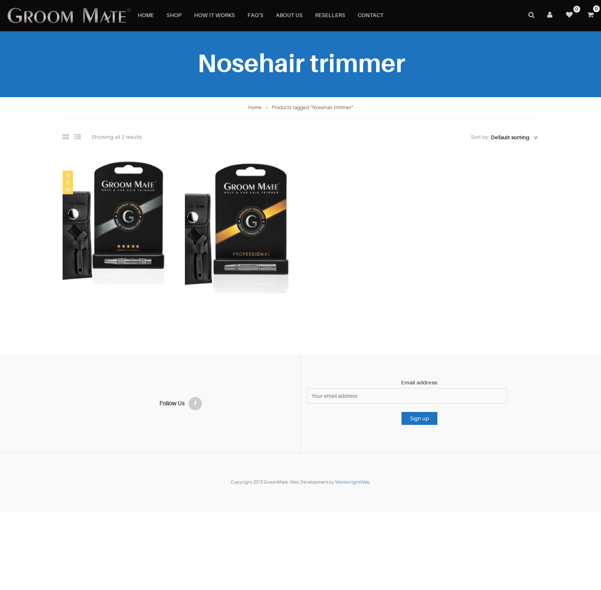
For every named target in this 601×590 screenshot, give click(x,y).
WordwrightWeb (352, 482)
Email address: (419, 382)
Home (255, 107)
